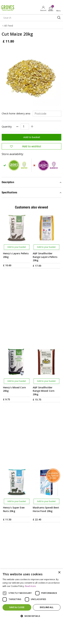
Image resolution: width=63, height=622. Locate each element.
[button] (31, 616)
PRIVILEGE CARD (31, 480)
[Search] (25, 17)
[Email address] (31, 464)
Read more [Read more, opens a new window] (30, 586)
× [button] (59, 572)
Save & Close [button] (16, 607)
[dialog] (31, 595)
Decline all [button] (46, 607)
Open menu (59, 8)
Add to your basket (16, 247)
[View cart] (51, 8)
